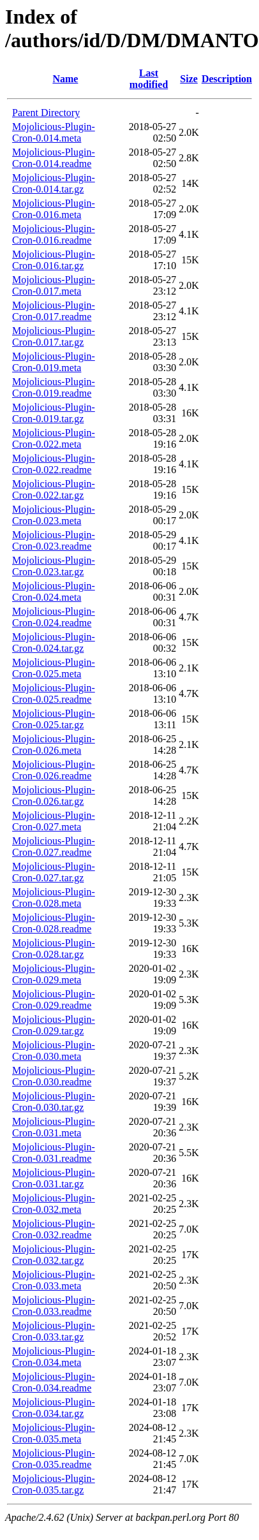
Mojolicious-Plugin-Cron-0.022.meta (53, 438)
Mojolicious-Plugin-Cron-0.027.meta (53, 821)
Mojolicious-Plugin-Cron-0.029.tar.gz (53, 1025)
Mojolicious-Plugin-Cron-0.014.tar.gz (53, 183)
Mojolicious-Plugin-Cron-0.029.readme (53, 999)
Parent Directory (46, 112)
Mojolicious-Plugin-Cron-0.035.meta (53, 1433)
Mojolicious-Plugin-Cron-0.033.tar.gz (53, 1331)
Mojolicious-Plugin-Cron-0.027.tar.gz (53, 872)
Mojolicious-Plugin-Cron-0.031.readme (53, 1152)
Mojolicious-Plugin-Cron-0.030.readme (53, 1076)
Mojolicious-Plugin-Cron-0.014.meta (53, 132)
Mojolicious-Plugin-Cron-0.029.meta (53, 974)
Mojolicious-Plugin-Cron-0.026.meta (53, 744)
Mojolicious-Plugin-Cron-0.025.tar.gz (53, 719)
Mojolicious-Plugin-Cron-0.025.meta (53, 668)
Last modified (149, 79)
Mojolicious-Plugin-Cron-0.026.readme (53, 770)
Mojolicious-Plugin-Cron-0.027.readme (53, 846)
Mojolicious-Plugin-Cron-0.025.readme (53, 693)
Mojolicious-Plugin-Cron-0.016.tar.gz (53, 260)
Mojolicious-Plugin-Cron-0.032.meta (53, 1203)
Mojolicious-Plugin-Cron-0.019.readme (53, 387)
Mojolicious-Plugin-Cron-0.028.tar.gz (53, 948)
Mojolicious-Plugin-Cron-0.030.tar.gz (53, 1101)
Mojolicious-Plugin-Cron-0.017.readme (53, 311)
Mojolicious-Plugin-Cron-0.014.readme (53, 158)
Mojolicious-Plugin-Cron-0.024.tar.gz (53, 642)
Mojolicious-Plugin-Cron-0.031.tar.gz (53, 1178)
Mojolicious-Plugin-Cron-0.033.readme (53, 1305)
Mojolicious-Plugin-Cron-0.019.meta (53, 362)
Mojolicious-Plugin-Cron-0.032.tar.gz (53, 1254)
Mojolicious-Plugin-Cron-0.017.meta (53, 285)
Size (189, 78)
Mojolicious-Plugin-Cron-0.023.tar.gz (53, 566)
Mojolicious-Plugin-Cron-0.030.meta (53, 1050)
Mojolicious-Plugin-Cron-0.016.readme (53, 234)
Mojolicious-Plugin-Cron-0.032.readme (53, 1229)
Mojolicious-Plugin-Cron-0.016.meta (53, 209)
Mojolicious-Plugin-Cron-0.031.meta (53, 1127)
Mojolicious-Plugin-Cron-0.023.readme (53, 540)
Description (227, 78)
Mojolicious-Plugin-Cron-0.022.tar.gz (53, 489)
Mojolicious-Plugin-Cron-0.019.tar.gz (53, 413)
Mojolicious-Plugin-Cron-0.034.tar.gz (53, 1408)
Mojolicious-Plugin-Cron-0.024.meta (53, 591)
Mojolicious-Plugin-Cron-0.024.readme (53, 617)
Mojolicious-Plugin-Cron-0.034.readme (53, 1382)
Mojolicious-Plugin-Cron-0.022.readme (53, 464)
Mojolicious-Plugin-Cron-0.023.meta (53, 515)
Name (65, 78)
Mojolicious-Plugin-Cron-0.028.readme (53, 923)
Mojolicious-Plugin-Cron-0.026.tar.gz (53, 795)
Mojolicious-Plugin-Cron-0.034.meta (53, 1357)
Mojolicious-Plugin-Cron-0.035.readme (53, 1459)
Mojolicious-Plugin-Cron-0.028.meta (53, 897)
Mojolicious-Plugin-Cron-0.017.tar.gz (53, 336)
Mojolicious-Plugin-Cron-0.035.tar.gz (53, 1484)
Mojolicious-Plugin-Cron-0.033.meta (53, 1280)
